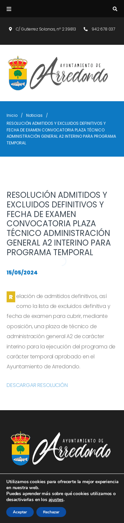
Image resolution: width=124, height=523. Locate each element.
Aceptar (20, 512)
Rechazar (51, 512)
